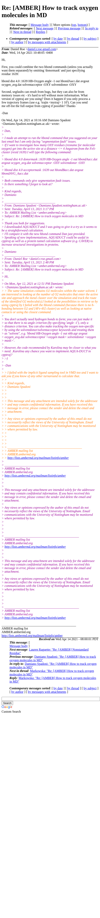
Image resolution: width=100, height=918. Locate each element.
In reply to (91, 28)
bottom (82, 24)
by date (58, 38)
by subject (90, 38)
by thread (73, 38)
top (74, 24)
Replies (40, 32)
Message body (39, 24)
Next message (44, 28)
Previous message (69, 28)
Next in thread (22, 32)
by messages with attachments (47, 42)
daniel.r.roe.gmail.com (42, 49)
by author (17, 42)
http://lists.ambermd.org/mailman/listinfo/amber (38, 457)
